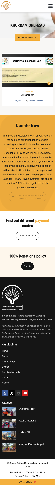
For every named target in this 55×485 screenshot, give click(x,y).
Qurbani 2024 (27, 94)
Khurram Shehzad (36, 101)
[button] (50, 6)
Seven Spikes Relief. (20, 463)
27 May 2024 (17, 101)
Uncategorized (27, 92)
